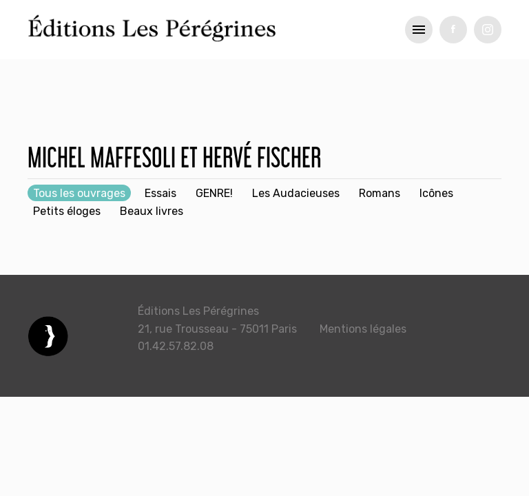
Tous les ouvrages (79, 193)
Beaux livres (151, 211)
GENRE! (214, 193)
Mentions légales (363, 328)
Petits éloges (67, 211)
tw (487, 29)
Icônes (436, 193)
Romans (379, 193)
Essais (160, 193)
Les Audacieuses (296, 193)
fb (453, 29)
